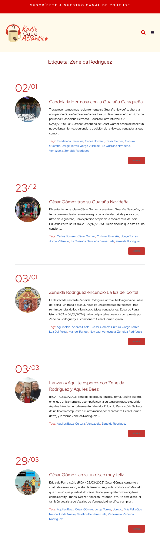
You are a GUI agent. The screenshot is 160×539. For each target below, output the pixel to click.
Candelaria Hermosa (70, 141)
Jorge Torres (70, 146)
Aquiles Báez (65, 423)
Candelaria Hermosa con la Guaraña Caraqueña (96, 102)
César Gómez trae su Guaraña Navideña (89, 202)
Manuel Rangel (78, 332)
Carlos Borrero (94, 141)
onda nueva (67, 514)
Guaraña (54, 146)
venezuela (56, 151)
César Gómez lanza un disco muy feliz (86, 475)
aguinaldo (63, 327)
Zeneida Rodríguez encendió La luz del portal (93, 292)
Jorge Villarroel (90, 146)
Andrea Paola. (81, 327)
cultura (130, 141)
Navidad (95, 332)
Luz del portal (58, 332)
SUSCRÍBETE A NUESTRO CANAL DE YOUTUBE (80, 5)
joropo (117, 509)
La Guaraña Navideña (116, 146)
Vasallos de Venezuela (91, 514)
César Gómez (114, 141)
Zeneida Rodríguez (76, 151)
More (137, 160)
